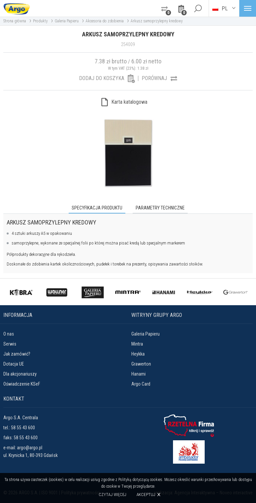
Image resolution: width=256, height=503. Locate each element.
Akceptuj (145, 494)
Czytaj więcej (112, 494)
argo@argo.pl (29, 447)
